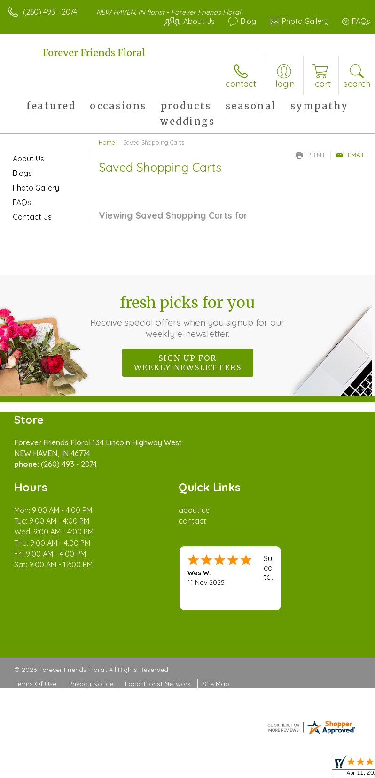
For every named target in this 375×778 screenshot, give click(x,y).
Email (350, 155)
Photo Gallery (36, 187)
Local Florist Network (158, 683)
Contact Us (32, 216)
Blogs (22, 173)
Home (107, 142)
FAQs (22, 202)
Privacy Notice (90, 683)
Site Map (216, 683)
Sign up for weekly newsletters (188, 362)
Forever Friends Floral (94, 53)
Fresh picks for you (187, 316)
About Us (28, 158)
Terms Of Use (35, 683)
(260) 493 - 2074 (50, 11)
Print (311, 155)
